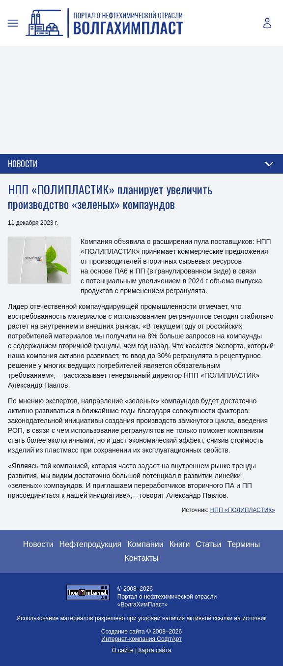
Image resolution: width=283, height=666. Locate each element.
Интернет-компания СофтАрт (141, 639)
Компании (145, 544)
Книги (180, 544)
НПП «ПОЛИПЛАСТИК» (242, 510)
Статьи (209, 544)
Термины (243, 544)
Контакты (141, 558)
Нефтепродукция (90, 544)
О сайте (123, 650)
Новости (38, 544)
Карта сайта (155, 650)
